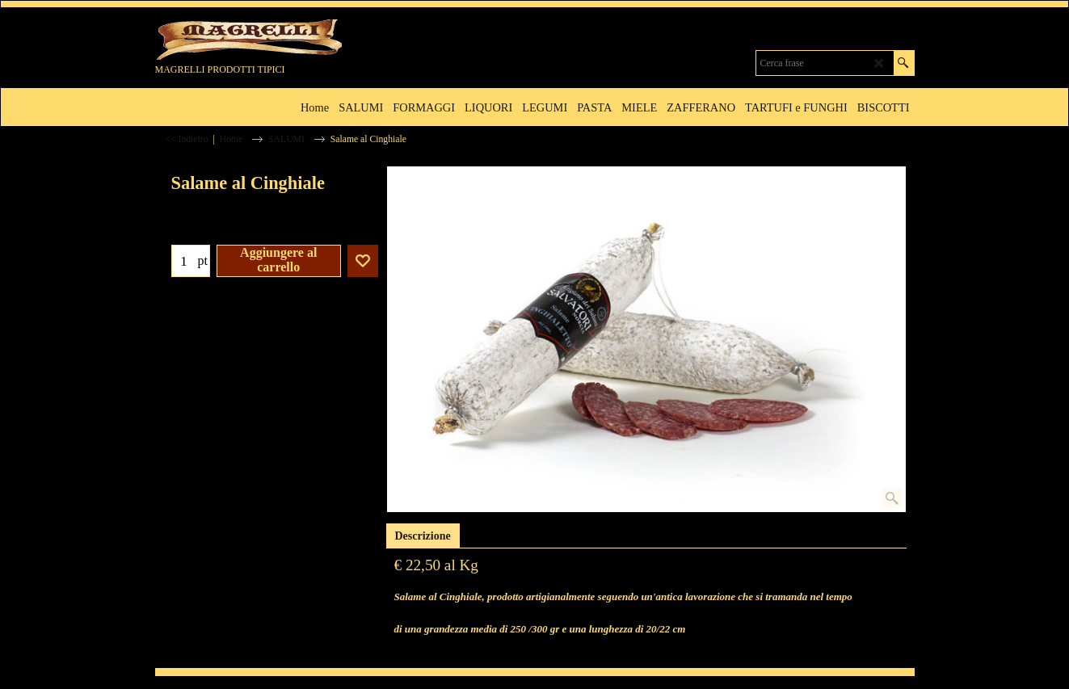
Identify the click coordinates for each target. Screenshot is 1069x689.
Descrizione (423, 536)
